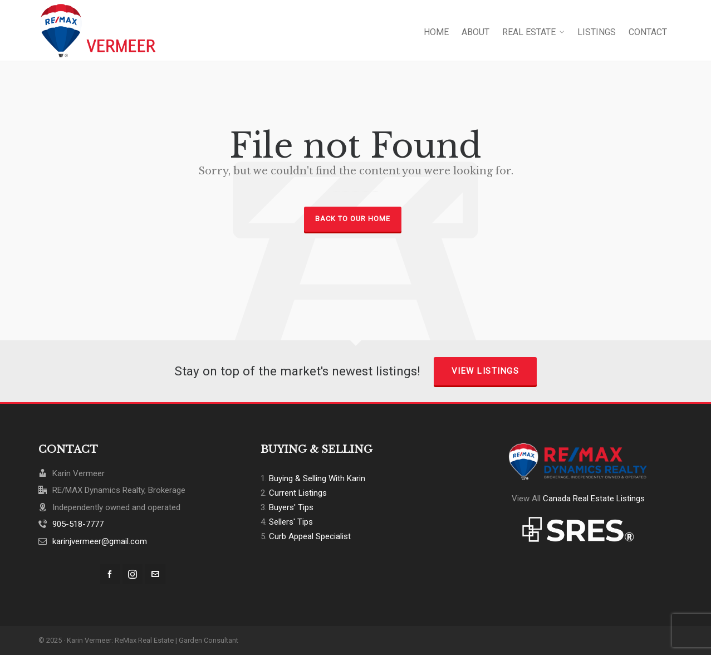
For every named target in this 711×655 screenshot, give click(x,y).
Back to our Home (352, 218)
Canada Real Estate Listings (594, 498)
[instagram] (132, 574)
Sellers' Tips (291, 522)
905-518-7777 (78, 524)
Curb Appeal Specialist (310, 536)
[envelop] (155, 574)
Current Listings (298, 493)
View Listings (485, 371)
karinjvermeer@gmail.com (99, 541)
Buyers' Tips (291, 507)
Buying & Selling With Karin (317, 478)
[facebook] (110, 574)
